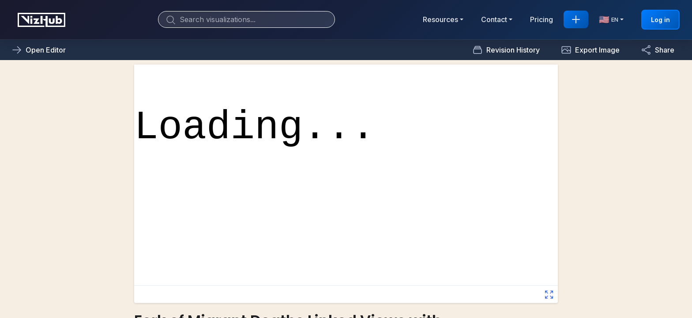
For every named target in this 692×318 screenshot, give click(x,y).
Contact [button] (494, 19)
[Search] (246, 19)
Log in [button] (660, 19)
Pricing (541, 19)
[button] (590, 50)
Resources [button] (440, 19)
